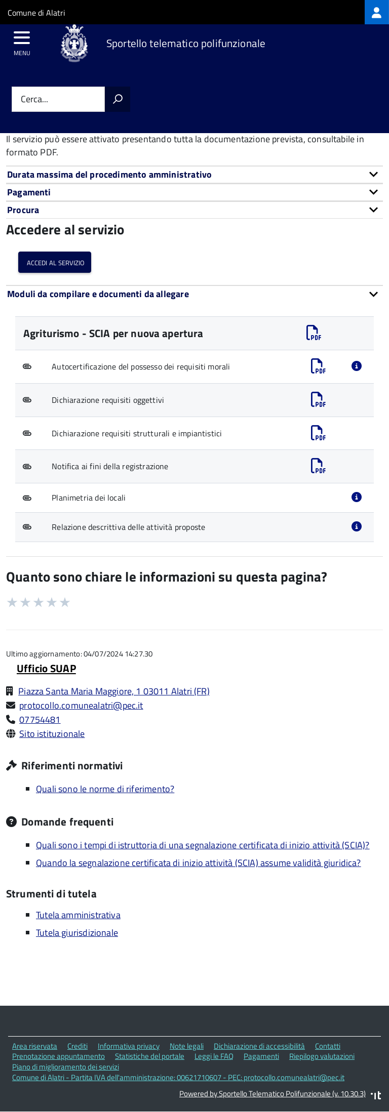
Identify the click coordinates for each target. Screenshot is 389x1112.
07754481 (39, 719)
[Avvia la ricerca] (117, 99)
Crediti (77, 1046)
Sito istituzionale (52, 733)
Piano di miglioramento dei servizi (65, 1067)
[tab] (194, 174)
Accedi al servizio (55, 262)
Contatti (327, 1046)
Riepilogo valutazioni (322, 1056)
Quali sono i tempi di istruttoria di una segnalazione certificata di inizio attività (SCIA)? (203, 845)
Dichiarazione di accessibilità (259, 1046)
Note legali (187, 1046)
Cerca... (34, 99)
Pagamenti (261, 1056)
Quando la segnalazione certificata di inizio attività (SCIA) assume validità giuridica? (198, 863)
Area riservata (34, 1046)
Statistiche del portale (149, 1056)
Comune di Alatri (36, 13)
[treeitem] (377, 12)
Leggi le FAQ (214, 1056)
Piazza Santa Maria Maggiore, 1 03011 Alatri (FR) (114, 691)
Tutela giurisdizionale (77, 932)
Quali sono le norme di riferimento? (105, 789)
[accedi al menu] (22, 41)
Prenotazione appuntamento (58, 1056)
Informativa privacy (129, 1046)
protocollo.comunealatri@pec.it (81, 705)
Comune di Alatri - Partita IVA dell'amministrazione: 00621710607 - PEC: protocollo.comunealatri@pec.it (178, 1077)
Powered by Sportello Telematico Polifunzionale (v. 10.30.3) (272, 1093)
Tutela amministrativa (78, 915)
